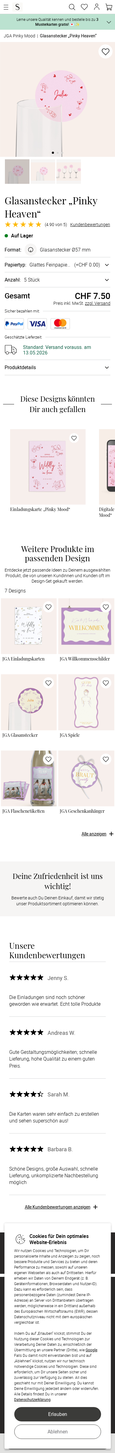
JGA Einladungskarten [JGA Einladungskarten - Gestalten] (23, 658)
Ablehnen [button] (58, 1431)
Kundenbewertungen (90, 224)
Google (91, 1349)
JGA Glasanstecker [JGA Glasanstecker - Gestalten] (20, 735)
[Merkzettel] (84, 7)
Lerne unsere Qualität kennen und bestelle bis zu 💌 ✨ (57, 22)
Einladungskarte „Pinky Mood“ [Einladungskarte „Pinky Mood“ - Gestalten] (40, 509)
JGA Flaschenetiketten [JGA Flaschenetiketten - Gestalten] (23, 811)
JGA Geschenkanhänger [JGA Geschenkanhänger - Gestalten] (82, 811)
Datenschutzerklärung (32, 1399)
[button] (96, 7)
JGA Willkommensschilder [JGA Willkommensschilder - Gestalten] (85, 658)
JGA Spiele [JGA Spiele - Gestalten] (70, 735)
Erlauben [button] (57, 1414)
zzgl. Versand (97, 303)
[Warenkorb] (109, 7)
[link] (48, 466)
